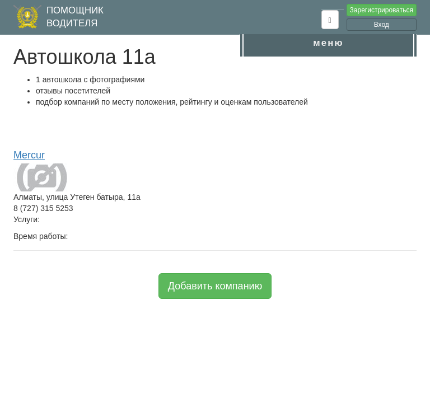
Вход (381, 25)
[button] (330, 19)
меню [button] (328, 43)
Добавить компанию (215, 286)
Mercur (29, 155)
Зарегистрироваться (381, 10)
